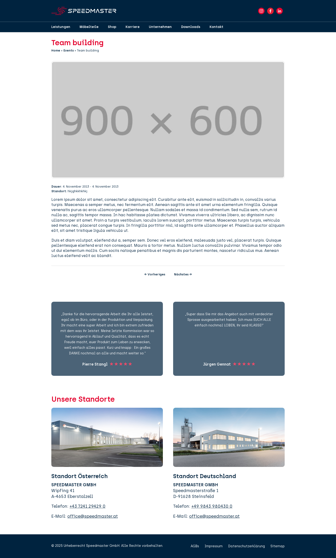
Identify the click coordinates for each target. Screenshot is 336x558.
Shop (112, 27)
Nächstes (183, 274)
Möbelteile (89, 27)
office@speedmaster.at (92, 516)
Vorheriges (154, 274)
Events (68, 50)
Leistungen (60, 27)
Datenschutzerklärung (246, 546)
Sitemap (277, 546)
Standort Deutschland (204, 476)
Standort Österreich (79, 476)
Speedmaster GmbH (102, 546)
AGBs (195, 546)
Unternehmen (160, 27)
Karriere (133, 27)
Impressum (214, 546)
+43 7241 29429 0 (87, 506)
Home (55, 50)
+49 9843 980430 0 (211, 506)
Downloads (190, 27)
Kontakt (216, 27)
